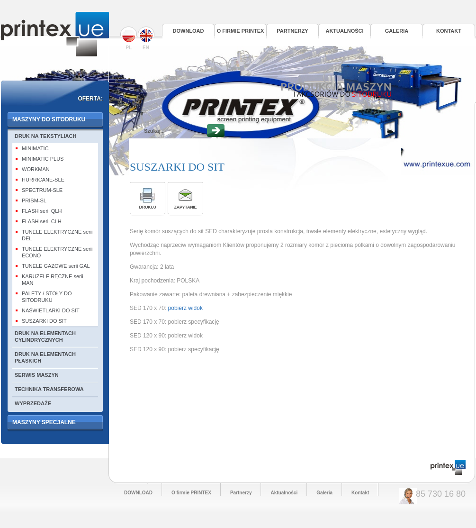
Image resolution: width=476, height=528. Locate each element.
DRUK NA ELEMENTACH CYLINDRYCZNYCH (45, 336)
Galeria (397, 31)
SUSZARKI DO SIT (44, 321)
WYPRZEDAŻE (33, 403)
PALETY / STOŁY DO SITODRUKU (47, 297)
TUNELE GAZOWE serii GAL (56, 266)
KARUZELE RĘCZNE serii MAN (52, 279)
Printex (55, 34)
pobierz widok (187, 308)
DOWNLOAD (188, 31)
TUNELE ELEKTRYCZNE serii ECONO (57, 252)
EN (145, 38)
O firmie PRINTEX (240, 31)
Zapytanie (185, 207)
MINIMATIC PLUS (42, 159)
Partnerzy (292, 31)
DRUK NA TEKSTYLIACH (45, 136)
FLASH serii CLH (42, 221)
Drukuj (147, 207)
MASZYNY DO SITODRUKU (48, 119)
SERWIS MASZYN (37, 375)
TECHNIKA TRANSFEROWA (49, 389)
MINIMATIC (35, 148)
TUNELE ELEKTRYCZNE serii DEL (57, 235)
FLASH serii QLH (42, 211)
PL (128, 38)
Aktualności (344, 31)
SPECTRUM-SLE (42, 190)
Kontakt (448, 31)
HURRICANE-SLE (43, 179)
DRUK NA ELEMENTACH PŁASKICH (45, 357)
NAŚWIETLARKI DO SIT (51, 310)
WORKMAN (36, 169)
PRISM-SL (34, 200)
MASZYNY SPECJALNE (44, 422)
